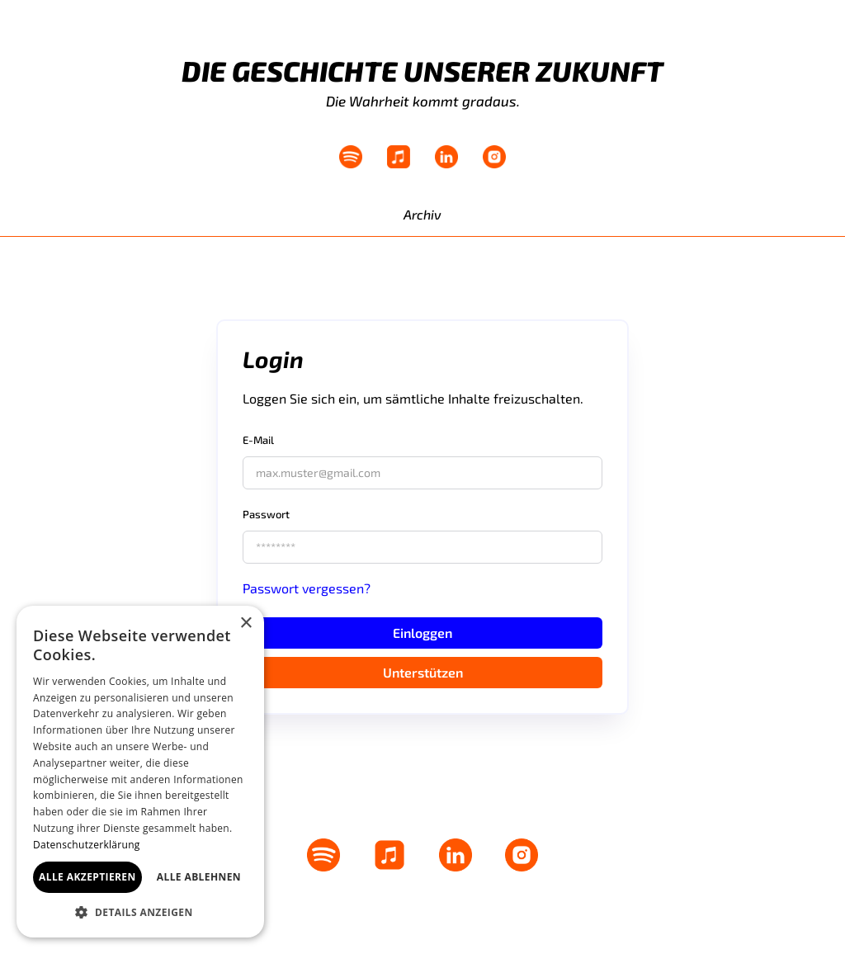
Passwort (266, 514)
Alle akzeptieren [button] (87, 877)
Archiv (422, 214)
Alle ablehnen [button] (199, 877)
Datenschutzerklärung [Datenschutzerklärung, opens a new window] (86, 845)
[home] (68, 82)
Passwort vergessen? (307, 588)
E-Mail (258, 439)
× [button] (245, 623)
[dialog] (140, 771)
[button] (140, 912)
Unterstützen (423, 672)
